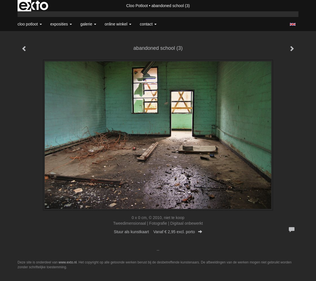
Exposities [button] (61, 24)
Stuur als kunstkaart (158, 231)
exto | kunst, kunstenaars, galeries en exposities (34, 5)
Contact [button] (148, 24)
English (292, 24)
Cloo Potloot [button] (30, 24)
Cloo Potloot (137, 5)
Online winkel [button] (118, 24)
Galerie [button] (88, 24)
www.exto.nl (68, 262)
